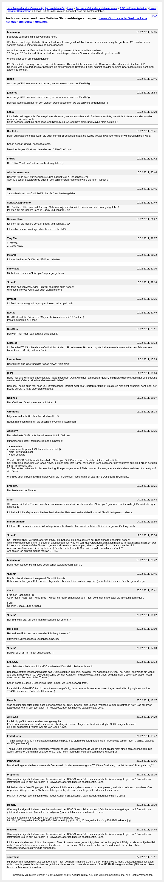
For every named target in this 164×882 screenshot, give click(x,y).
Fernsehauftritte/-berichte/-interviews (96, 8)
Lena (70, 8)
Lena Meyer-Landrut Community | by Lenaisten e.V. (36, 8)
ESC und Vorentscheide (133, 8)
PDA (154, 15)
